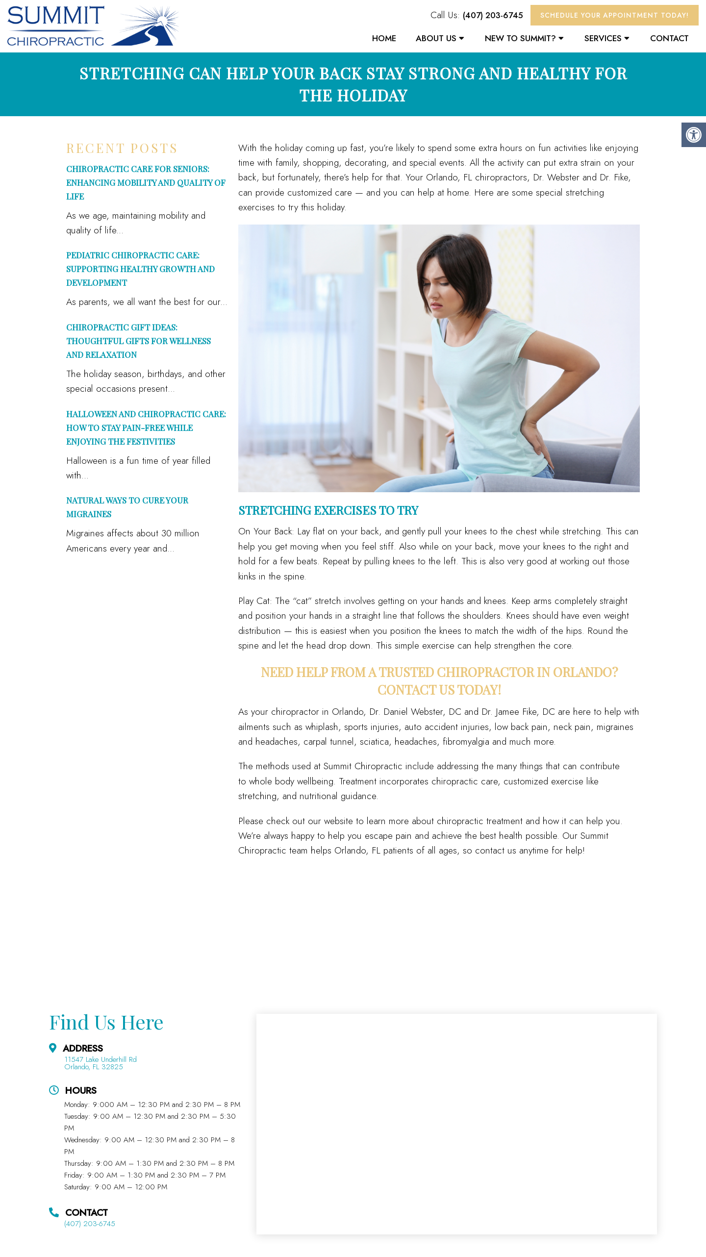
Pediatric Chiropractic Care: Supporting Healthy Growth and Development (140, 269)
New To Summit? (520, 38)
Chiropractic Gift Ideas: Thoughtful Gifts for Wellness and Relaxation (138, 341)
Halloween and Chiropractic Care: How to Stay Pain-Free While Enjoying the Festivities (146, 427)
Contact (669, 38)
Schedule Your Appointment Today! (614, 15)
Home (384, 38)
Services (603, 38)
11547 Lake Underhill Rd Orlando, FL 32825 (100, 1063)
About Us (436, 38)
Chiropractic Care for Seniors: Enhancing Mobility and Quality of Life (146, 182)
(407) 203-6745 (493, 15)
